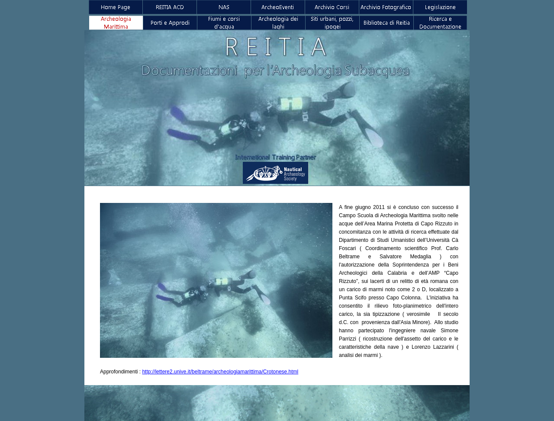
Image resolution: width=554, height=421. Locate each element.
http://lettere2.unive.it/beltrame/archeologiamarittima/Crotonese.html (220, 372)
